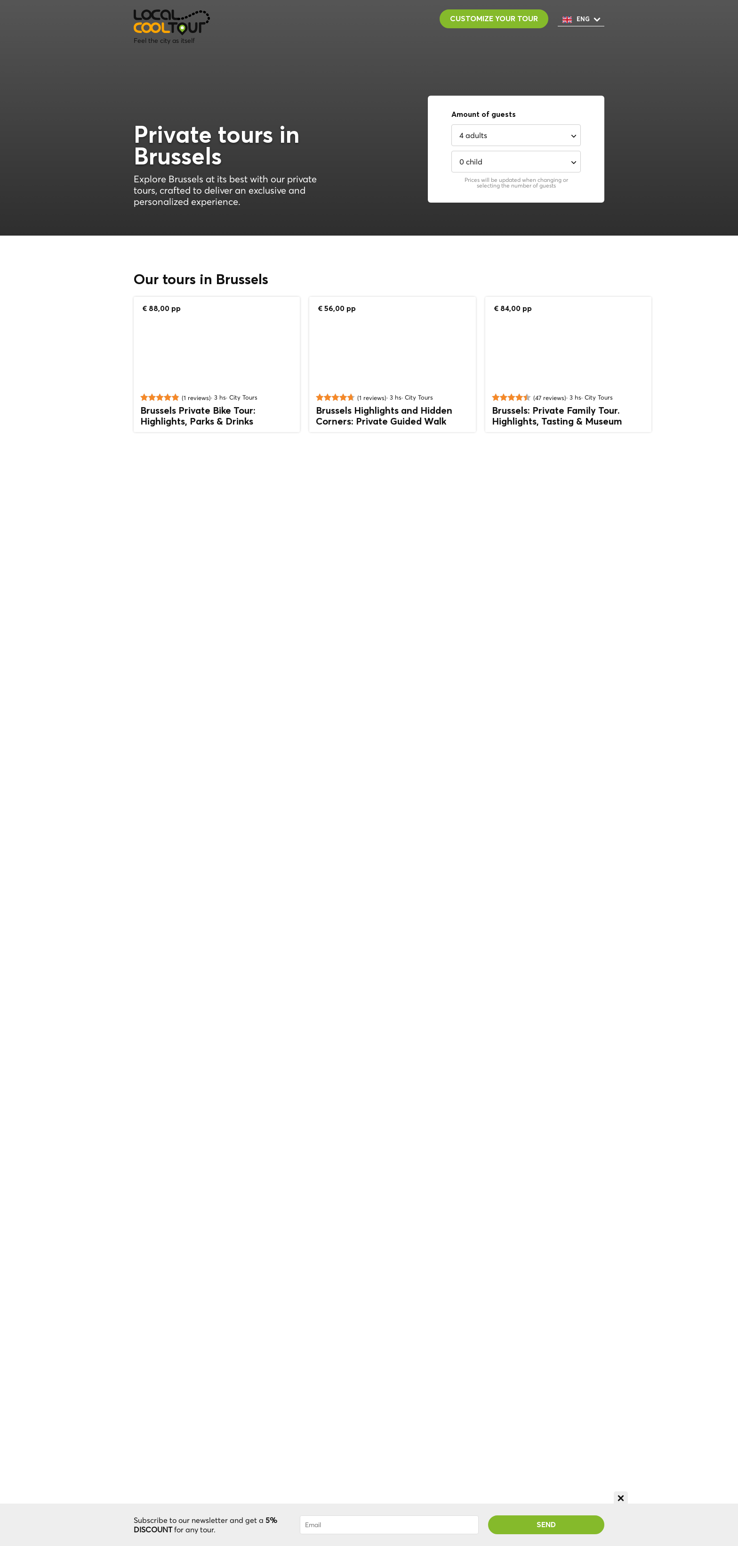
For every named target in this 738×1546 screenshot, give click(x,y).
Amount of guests (483, 114)
